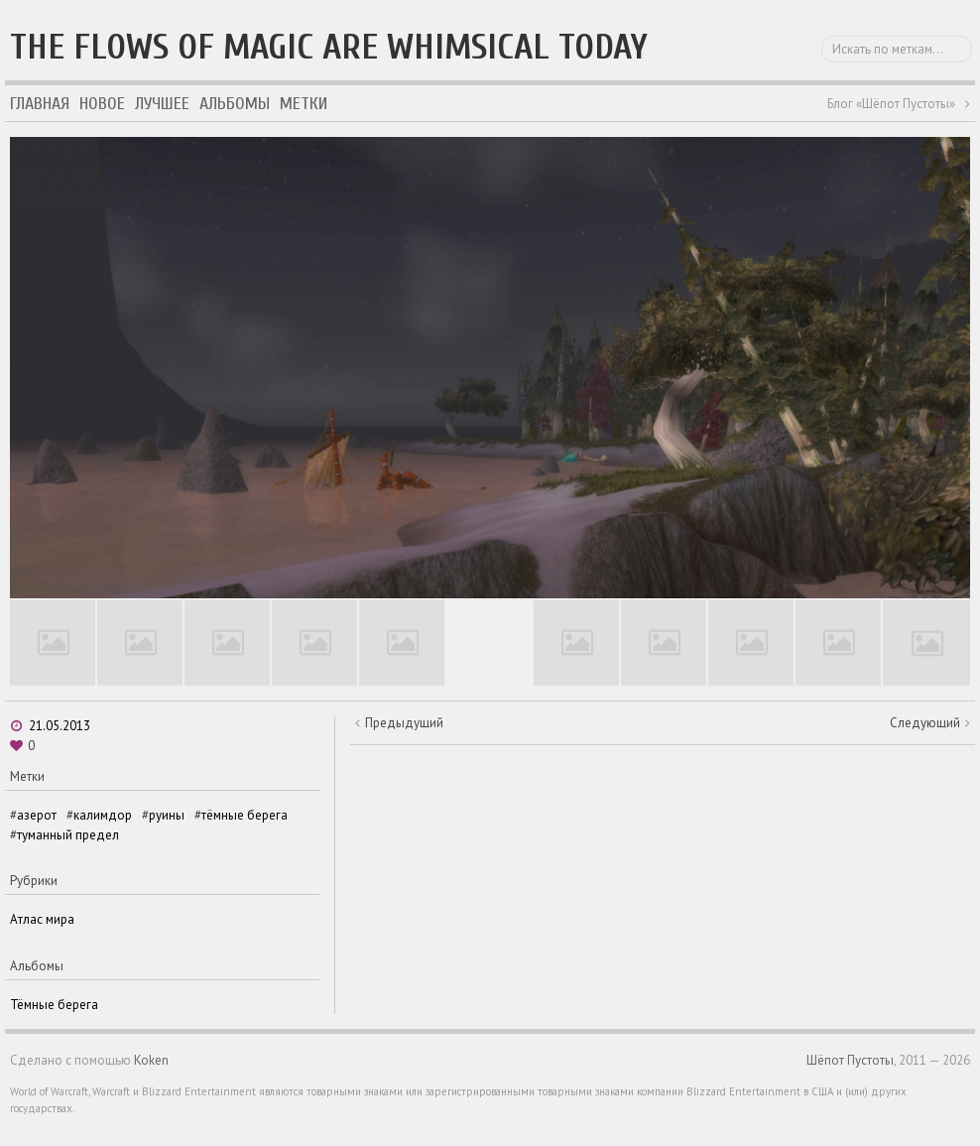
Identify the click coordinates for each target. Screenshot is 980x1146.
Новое (102, 103)
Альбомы (234, 103)
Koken (151, 1060)
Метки (303, 103)
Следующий (925, 722)
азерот (37, 815)
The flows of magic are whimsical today (329, 47)
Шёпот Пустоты (850, 1060)
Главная (39, 103)
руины (166, 815)
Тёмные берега (54, 1004)
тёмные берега (244, 815)
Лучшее (162, 103)
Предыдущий (404, 722)
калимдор (102, 815)
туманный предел (68, 835)
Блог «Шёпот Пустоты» (891, 103)
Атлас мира (42, 919)
